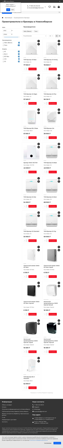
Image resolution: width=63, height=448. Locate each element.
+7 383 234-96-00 (33, 6)
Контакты (5, 421)
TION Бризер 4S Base (30, 59)
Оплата (4, 407)
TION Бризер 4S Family (51, 59)
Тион (5, 45)
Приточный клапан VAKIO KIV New (31, 266)
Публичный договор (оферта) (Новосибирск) (15, 411)
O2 (5, 61)
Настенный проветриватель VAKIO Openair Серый (31, 340)
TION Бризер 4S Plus (50, 94)
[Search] (39, 12)
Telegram (36, 407)
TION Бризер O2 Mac (30, 197)
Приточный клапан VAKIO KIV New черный (31, 302)
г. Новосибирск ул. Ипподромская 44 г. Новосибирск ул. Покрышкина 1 (45, 418)
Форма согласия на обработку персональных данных (15, 414)
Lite (5, 59)
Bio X (5, 54)
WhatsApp (37, 409)
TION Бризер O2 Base (50, 162)
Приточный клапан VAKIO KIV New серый (52, 266)
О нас (3, 417)
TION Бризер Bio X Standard (29, 377)
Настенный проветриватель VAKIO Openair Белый (51, 303)
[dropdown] (3, 1)
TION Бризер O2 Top (50, 231)
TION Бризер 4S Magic (30, 94)
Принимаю (57, 443)
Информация (7, 402)
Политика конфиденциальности (39, 440)
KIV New (6, 56)
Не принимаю (47, 443)
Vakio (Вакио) (8, 42)
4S (5, 51)
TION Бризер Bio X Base (31, 128)
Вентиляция (8, 17)
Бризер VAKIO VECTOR (30, 162)
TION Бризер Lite (49, 128)
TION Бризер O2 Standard (31, 231)
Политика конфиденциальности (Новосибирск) (16, 409)
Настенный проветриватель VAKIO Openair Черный (51, 340)
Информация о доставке (9, 419)
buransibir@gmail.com (35, 8)
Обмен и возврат (7, 404)
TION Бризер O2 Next (50, 197)
